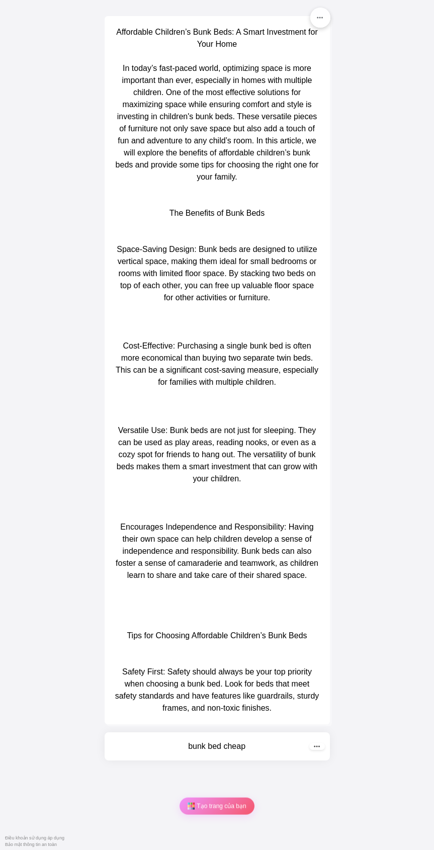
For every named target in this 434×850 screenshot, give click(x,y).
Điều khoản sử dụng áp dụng (34, 837)
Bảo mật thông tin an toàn (31, 844)
